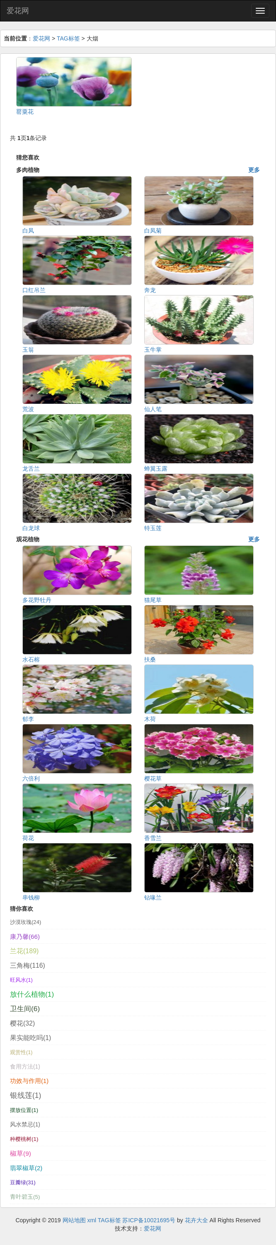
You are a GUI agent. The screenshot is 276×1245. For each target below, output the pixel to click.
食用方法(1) (25, 1067)
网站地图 (74, 1220)
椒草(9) (20, 1153)
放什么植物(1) (32, 994)
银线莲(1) (25, 1095)
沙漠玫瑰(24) (25, 922)
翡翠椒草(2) (26, 1167)
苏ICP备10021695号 (148, 1220)
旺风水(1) (21, 980)
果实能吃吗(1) (30, 1037)
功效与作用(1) (29, 1081)
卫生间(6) (25, 1009)
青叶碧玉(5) (25, 1197)
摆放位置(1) (24, 1110)
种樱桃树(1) (24, 1139)
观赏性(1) (21, 1052)
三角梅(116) (27, 965)
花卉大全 (196, 1220)
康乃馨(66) (25, 936)
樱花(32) (22, 1023)
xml (91, 1220)
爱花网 (18, 11)
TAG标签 (68, 38)
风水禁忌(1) (25, 1124)
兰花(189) (24, 951)
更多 (254, 170)
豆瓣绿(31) (23, 1182)
